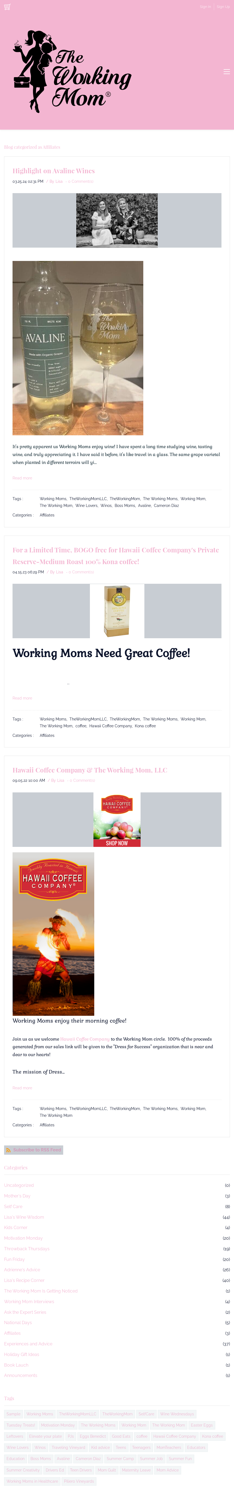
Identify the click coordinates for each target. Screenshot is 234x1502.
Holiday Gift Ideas (21, 1354)
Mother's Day (17, 1196)
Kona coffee (145, 726)
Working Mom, (194, 499)
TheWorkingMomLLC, (89, 499)
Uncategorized (19, 1185)
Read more (22, 478)
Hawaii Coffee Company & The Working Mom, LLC (90, 769)
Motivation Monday (23, 1238)
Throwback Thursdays (27, 1248)
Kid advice (100, 1447)
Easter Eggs (202, 1425)
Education (16, 1459)
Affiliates (47, 515)
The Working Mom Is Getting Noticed (41, 1291)
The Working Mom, (57, 505)
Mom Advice (168, 1470)
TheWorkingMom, (126, 499)
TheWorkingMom (117, 1414)
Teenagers (141, 1447)
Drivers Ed (55, 1470)
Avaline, (146, 505)
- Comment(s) (79, 181)
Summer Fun (180, 1459)
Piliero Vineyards (79, 1481)
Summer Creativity (23, 1470)
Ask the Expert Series (25, 1312)
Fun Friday (14, 1259)
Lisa (59, 181)
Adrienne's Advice (22, 1269)
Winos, (108, 505)
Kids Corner (16, 1227)
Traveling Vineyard (68, 1447)
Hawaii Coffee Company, (112, 726)
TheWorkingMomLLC (77, 1414)
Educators (196, 1447)
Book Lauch (16, 1365)
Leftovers (15, 1436)
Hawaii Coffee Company (85, 1039)
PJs (71, 1436)
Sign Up (223, 7)
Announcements (20, 1375)
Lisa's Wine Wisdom (24, 1217)
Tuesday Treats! (21, 1425)
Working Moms (39, 1414)
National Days (18, 1322)
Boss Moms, (126, 505)
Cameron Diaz (166, 505)
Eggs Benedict (93, 1436)
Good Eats (121, 1436)
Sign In (205, 7)
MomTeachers (169, 1447)
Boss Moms (41, 1459)
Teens (121, 1447)
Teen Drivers (81, 1470)
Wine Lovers (18, 1447)
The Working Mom (56, 1115)
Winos (40, 1447)
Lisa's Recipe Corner (24, 1280)
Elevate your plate (45, 1436)
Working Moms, (54, 499)
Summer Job (151, 1459)
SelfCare (146, 1414)
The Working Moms (98, 1425)
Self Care (13, 1206)
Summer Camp (120, 1459)
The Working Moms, (162, 499)
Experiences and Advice (28, 1343)
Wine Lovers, (88, 505)
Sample (13, 1414)
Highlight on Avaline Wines (54, 170)
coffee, (82, 726)
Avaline (63, 1459)
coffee (141, 1436)
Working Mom (133, 1425)
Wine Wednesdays (177, 1414)
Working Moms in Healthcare (32, 1481)
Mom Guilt (107, 1470)
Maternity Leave (136, 1470)
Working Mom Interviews (29, 1301)
